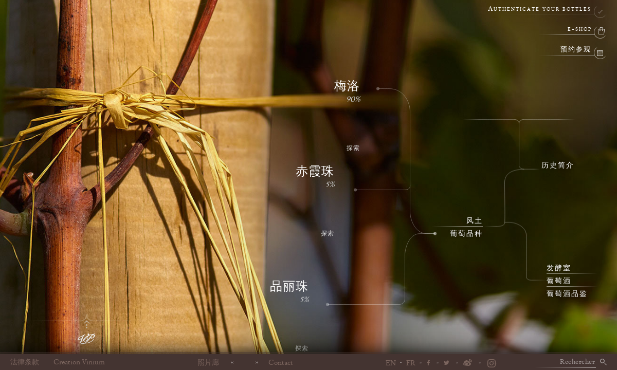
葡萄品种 (466, 233)
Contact (280, 362)
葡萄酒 (559, 281)
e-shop (580, 29)
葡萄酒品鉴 (567, 294)
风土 (474, 221)
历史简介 (557, 165)
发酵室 (559, 268)
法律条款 (24, 362)
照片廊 (208, 362)
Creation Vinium (79, 362)
